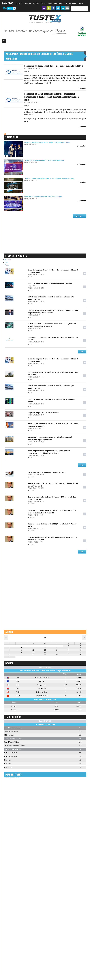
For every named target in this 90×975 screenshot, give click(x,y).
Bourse (43, 3)
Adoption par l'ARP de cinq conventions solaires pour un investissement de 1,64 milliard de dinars (49, 451)
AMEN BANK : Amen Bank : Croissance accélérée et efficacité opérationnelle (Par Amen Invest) (50, 438)
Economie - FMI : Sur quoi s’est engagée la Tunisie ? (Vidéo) (43, 196)
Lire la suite (81, 88)
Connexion (19, 3)
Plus (82, 351)
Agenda (50, 3)
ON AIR (10, 8)
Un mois (8, 260)
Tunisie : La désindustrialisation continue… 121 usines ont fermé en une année (49, 178)
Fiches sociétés (58, 3)
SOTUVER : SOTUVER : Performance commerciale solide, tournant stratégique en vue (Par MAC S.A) (52, 324)
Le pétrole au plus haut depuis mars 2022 (43, 412)
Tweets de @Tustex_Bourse (11, 778)
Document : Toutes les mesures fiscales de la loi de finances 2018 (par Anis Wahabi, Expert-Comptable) (52, 511)
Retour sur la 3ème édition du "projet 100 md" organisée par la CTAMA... (47, 142)
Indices (81, 3)
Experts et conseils (71, 3)
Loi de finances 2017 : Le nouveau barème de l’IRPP (47, 472)
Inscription (28, 3)
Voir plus (79, 216)
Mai (45, 637)
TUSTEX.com (7, 3)
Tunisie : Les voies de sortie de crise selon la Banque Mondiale (44, 160)
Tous (7, 265)
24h (6, 262)
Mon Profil (36, 3)
